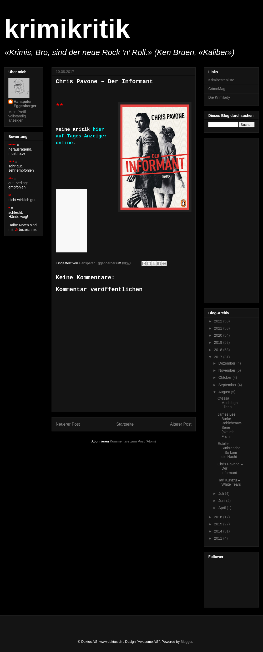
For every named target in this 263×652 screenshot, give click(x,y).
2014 (218, 531)
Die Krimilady (219, 97)
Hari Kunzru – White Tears (229, 482)
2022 (218, 321)
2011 (218, 538)
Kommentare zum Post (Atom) (133, 441)
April (222, 508)
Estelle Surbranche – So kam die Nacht (229, 450)
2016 (218, 517)
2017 (218, 357)
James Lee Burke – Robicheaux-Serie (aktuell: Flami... (230, 425)
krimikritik (67, 28)
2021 (218, 328)
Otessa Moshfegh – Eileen (229, 402)
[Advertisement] (229, 219)
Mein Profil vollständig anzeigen (17, 116)
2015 (218, 524)
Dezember (227, 363)
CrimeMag (216, 89)
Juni (222, 501)
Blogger (186, 642)
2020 (218, 335)
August (224, 392)
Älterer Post (180, 424)
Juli (221, 493)
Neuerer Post (68, 424)
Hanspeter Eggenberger (25, 103)
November (227, 370)
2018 (218, 350)
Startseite (125, 424)
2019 (218, 342)
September (227, 385)
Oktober (225, 377)
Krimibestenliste (221, 80)
